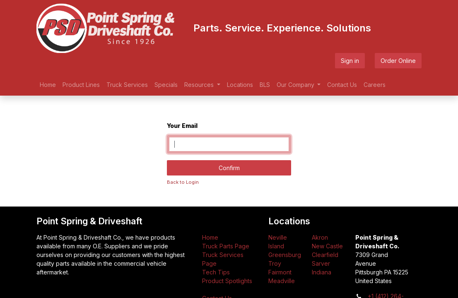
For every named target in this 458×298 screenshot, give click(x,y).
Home (210, 237)
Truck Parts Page (225, 246)
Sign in (350, 60)
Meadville (281, 280)
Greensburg (284, 254)
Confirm (229, 167)
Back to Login (183, 182)
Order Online (398, 60)
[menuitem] (47, 84)
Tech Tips (216, 272)
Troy (274, 263)
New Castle (327, 246)
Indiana (321, 272)
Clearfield (325, 254)
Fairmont (280, 272)
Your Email (182, 125)
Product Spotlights (227, 280)
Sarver (321, 263)
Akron (320, 237)
